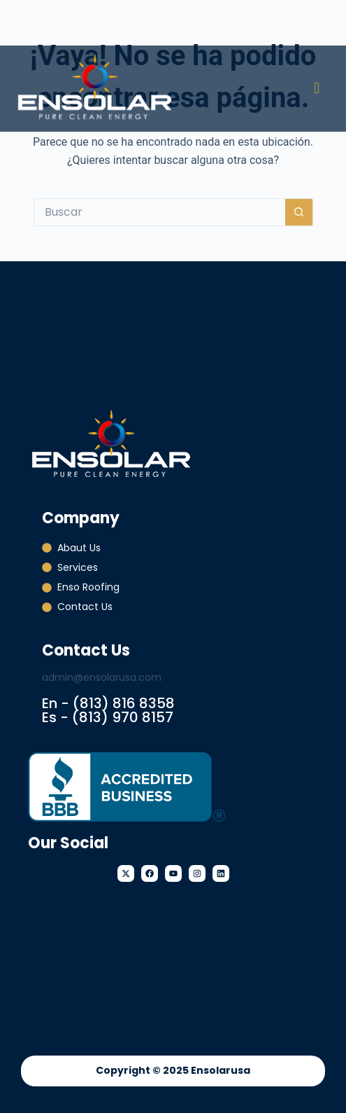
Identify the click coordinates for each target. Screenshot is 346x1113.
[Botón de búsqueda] (299, 212)
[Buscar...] (159, 212)
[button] (317, 89)
